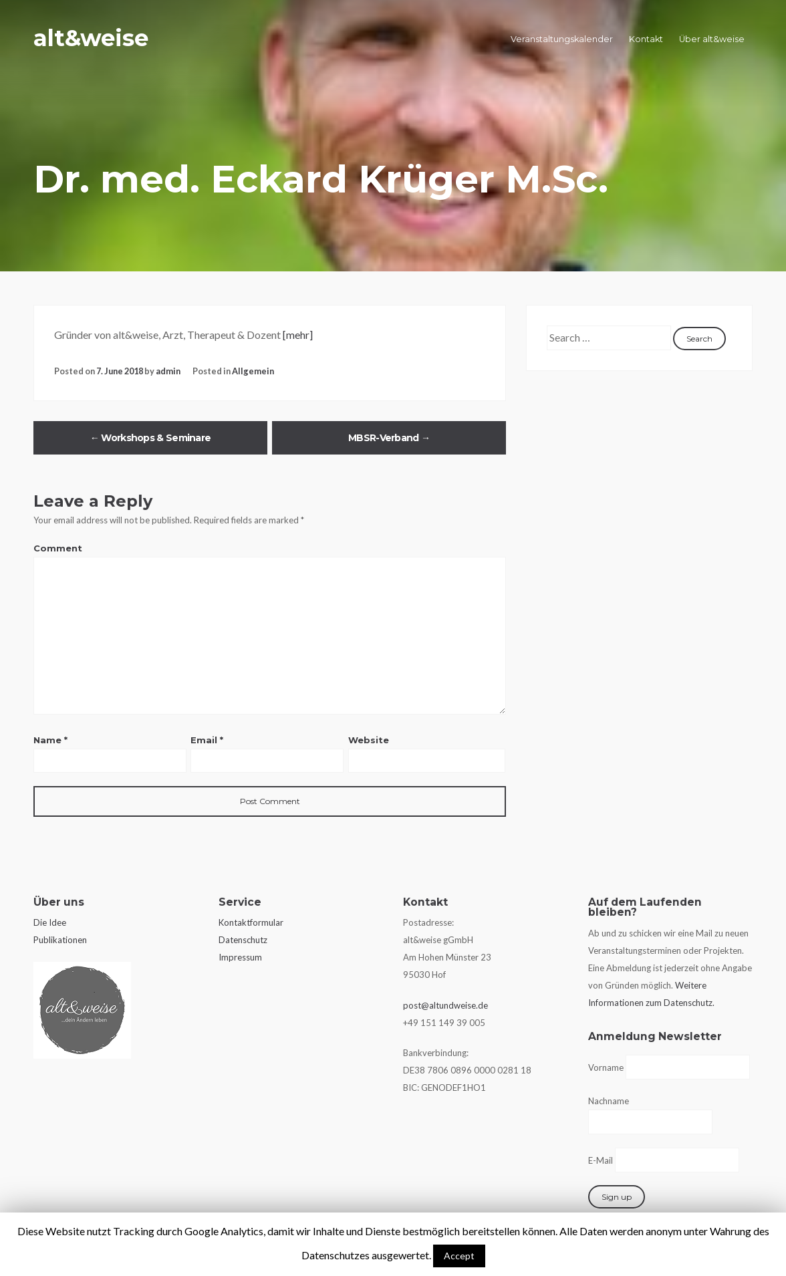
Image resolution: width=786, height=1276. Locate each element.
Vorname (606, 1067)
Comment (57, 548)
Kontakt (646, 39)
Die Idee (49, 922)
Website (368, 740)
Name (50, 740)
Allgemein (253, 371)
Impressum (240, 957)
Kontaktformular (251, 922)
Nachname (608, 1101)
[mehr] (298, 334)
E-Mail (600, 1160)
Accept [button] (459, 1255)
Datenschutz (243, 939)
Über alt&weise (712, 39)
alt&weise (100, 36)
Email (206, 740)
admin (168, 371)
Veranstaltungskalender (562, 39)
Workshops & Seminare (150, 438)
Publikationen (60, 939)
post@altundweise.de (445, 1005)
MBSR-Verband (389, 438)
